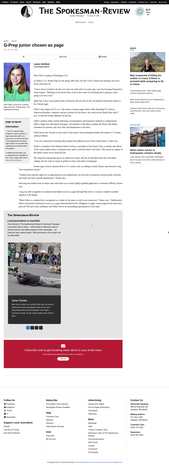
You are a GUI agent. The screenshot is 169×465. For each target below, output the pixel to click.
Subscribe (153, 2)
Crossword (92, 449)
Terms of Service (95, 462)
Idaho (91, 22)
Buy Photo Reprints (12, 433)
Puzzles (106, 2)
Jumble (91, 446)
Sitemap (49, 420)
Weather (51, 2)
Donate (7, 426)
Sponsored (139, 125)
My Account (51, 439)
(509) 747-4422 (137, 427)
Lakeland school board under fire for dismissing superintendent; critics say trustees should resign (147, 110)
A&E (44, 2)
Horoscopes (93, 452)
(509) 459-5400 (137, 435)
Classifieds (132, 2)
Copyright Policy (117, 462)
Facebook (9, 404)
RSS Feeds (93, 442)
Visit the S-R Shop (11, 430)
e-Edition (124, 2)
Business (36, 2)
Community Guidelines (82, 462)
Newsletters (115, 2)
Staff (90, 426)
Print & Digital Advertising (98, 407)
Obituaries (92, 414)
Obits (58, 2)
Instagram (9, 407)
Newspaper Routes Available (58, 407)
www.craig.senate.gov (13, 160)
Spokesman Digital (96, 404)
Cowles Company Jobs (98, 430)
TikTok (8, 411)
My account (163, 2)
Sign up (63, 358)
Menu (5, 2)
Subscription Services (55, 426)
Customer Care (143, 2)
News (22, 2)
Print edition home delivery (57, 404)
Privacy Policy (106, 462)
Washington (80, 22)
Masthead (92, 423)
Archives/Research (96, 439)
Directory (50, 423)
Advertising (94, 400)
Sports (28, 2)
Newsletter (9, 417)
